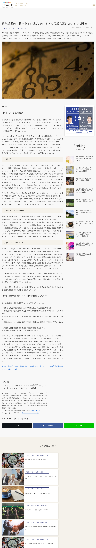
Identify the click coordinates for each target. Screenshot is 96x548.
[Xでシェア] (17, 425)
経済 (26, 419)
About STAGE (27, 535)
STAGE (10, 419)
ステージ (18, 419)
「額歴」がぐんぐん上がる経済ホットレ (14, 28)
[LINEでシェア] (79, 425)
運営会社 (40, 535)
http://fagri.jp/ (35, 410)
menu (94, 5)
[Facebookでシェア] (48, 425)
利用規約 (70, 535)
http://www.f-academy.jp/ (30, 413)
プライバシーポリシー (55, 535)
